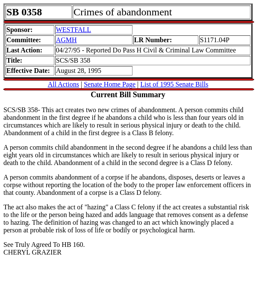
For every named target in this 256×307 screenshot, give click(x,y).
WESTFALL (73, 29)
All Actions (63, 84)
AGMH (66, 39)
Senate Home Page (109, 84)
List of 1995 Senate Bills (174, 84)
